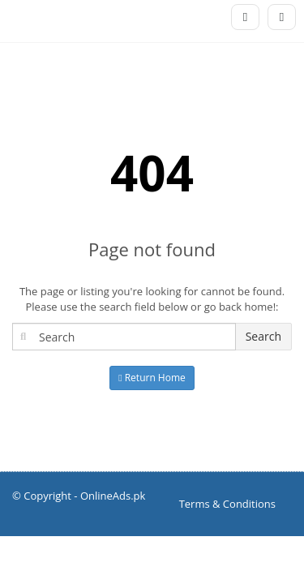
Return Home (152, 377)
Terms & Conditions (227, 503)
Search (263, 336)
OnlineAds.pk (113, 495)
